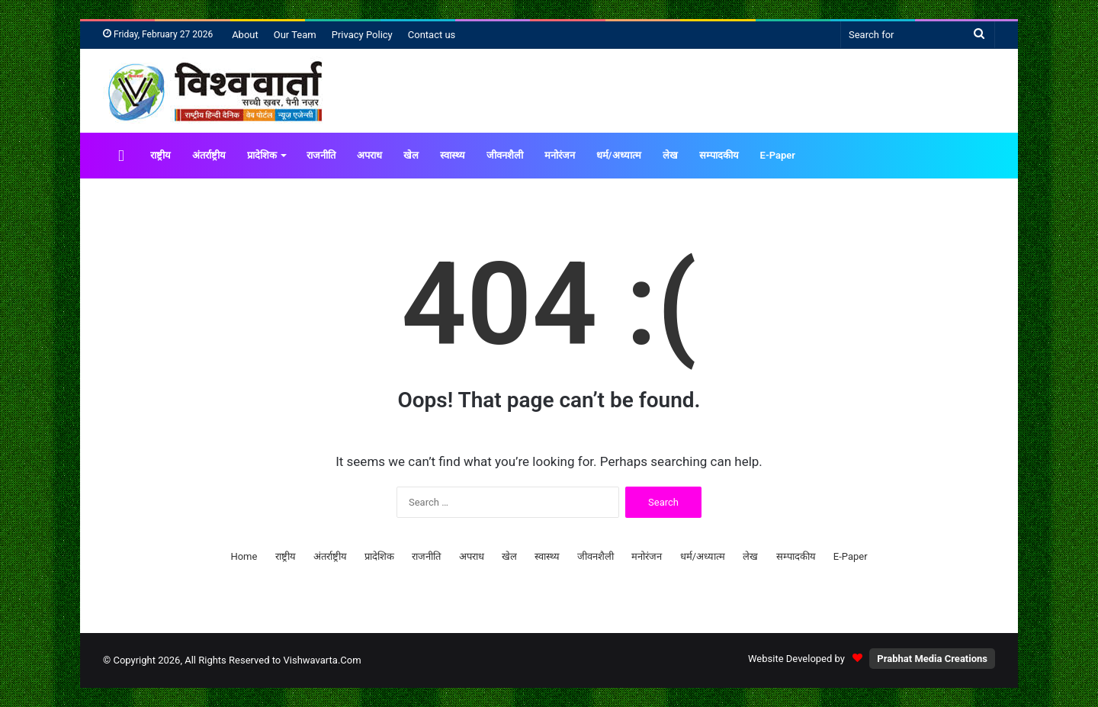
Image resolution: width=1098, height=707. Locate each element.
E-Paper (777, 155)
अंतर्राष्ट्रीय (209, 155)
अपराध (369, 155)
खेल (411, 155)
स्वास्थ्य (452, 155)
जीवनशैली (504, 155)
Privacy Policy (362, 34)
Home (243, 556)
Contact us (432, 34)
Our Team (295, 34)
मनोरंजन (559, 155)
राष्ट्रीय (160, 155)
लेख (670, 155)
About (245, 34)
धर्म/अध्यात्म (618, 155)
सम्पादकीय (719, 155)
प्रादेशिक (262, 155)
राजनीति (321, 155)
